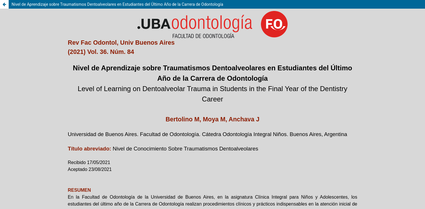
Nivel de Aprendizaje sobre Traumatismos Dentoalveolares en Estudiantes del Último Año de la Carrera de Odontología (117, 4)
